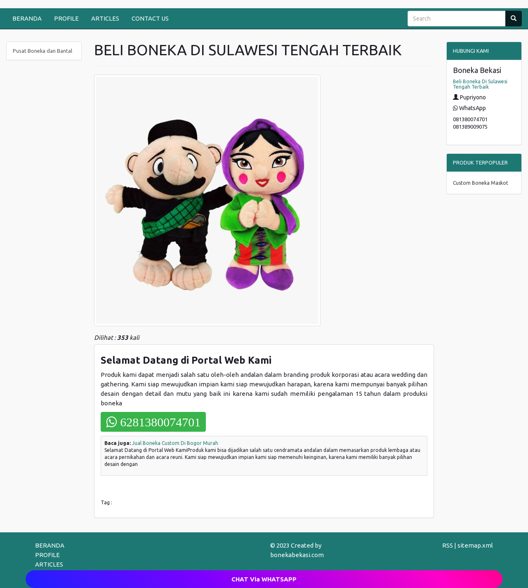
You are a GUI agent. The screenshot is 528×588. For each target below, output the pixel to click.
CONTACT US (150, 18)
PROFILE (66, 18)
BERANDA (27, 18)
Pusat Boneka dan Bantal (42, 51)
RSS (447, 545)
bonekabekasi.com (297, 554)
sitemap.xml (475, 545)
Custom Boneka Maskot (480, 183)
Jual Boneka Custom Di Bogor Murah (175, 443)
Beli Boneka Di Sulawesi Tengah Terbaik (480, 84)
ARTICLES (105, 18)
